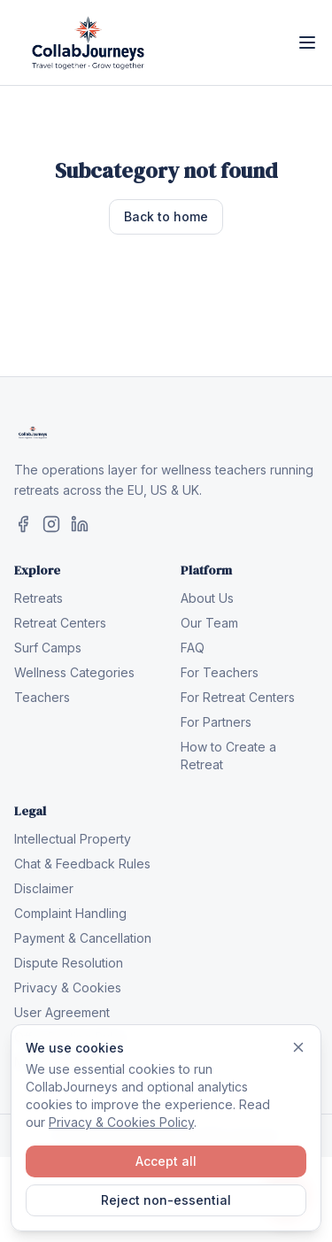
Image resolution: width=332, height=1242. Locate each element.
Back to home (166, 216)
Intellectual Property (72, 838)
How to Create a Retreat (228, 755)
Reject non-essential (166, 1199)
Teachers (42, 697)
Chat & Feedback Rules (82, 863)
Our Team (209, 622)
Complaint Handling (70, 913)
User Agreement (62, 1012)
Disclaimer (43, 888)
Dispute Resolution (68, 962)
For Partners (216, 721)
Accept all (166, 1161)
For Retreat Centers (238, 697)
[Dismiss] (298, 1047)
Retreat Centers (60, 622)
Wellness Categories (74, 672)
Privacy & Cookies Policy (121, 1122)
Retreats (38, 598)
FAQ (193, 647)
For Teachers (220, 672)
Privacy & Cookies (67, 987)
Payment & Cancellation (82, 937)
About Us (207, 598)
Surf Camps (47, 647)
